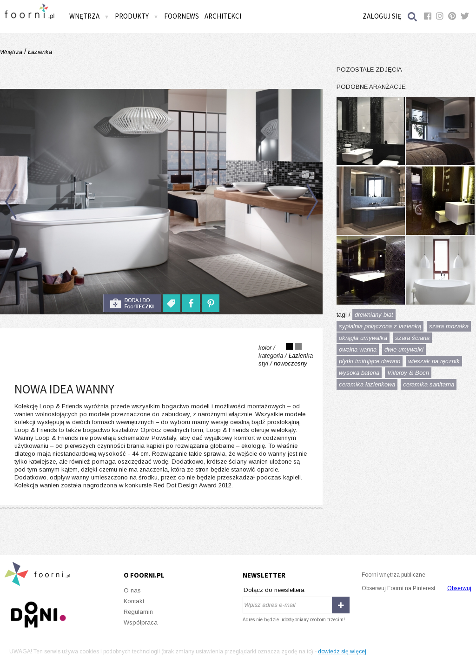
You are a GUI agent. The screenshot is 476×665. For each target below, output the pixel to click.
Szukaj (413, 16)
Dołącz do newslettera (274, 589)
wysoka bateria (359, 372)
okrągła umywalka (363, 337)
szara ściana (412, 337)
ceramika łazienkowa (367, 384)
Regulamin (138, 611)
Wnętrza (89, 16)
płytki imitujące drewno (369, 361)
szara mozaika (449, 326)
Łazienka (39, 51)
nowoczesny (290, 363)
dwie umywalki (403, 349)
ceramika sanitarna (428, 384)
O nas (132, 590)
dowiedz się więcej (342, 651)
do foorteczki (132, 303)
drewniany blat (374, 314)
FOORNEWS (181, 16)
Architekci (223, 16)
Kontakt (134, 601)
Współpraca (141, 622)
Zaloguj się (382, 16)
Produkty (137, 16)
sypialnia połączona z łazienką (380, 326)
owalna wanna (358, 349)
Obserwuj (459, 588)
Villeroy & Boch (408, 372)
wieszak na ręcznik (434, 361)
